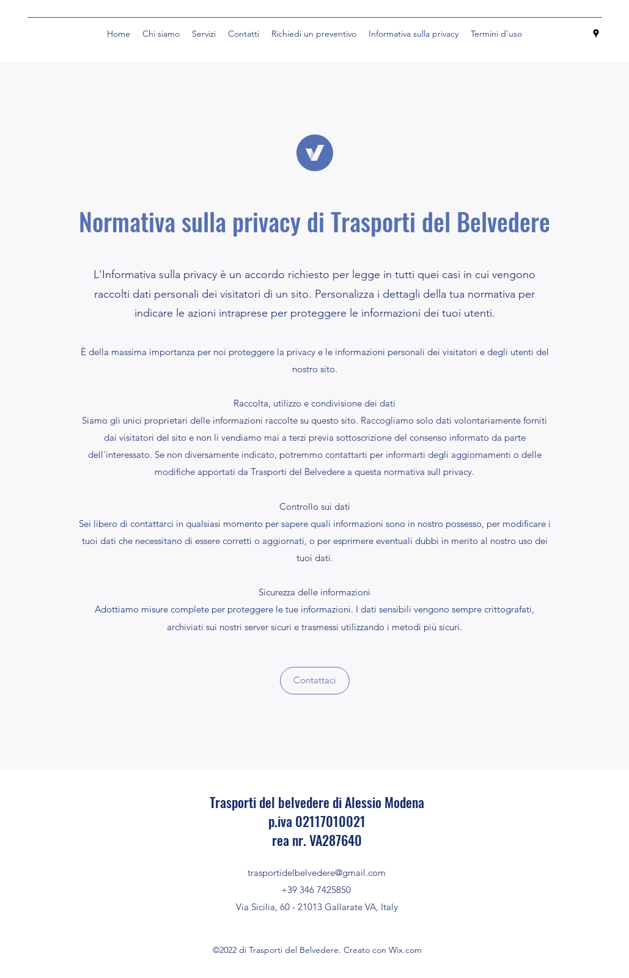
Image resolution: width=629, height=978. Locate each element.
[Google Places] (596, 34)
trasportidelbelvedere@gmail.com (317, 872)
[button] (315, 680)
